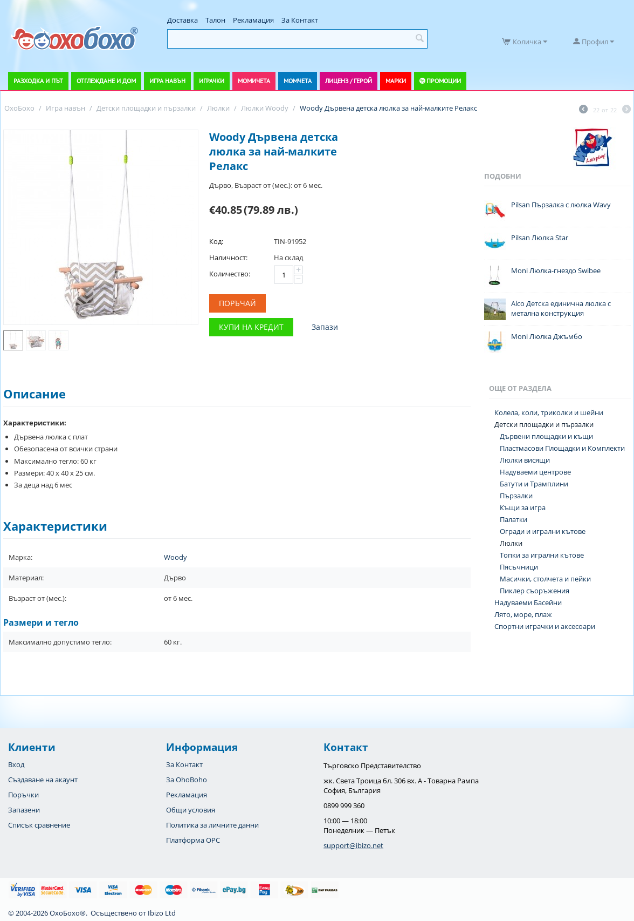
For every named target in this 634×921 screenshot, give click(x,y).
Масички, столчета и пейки (545, 579)
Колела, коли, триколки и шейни (548, 412)
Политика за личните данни (212, 825)
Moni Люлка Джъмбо (546, 336)
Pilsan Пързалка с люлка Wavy (561, 204)
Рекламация (253, 20)
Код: (216, 241)
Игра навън (167, 81)
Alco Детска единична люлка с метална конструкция (561, 308)
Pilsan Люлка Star (539, 237)
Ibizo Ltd (162, 913)
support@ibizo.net (353, 845)
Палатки (513, 519)
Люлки (511, 543)
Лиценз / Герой (348, 81)
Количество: (229, 274)
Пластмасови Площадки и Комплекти (562, 448)
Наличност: (228, 257)
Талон (215, 20)
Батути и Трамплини (534, 484)
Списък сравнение (39, 825)
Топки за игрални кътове (542, 555)
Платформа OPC (193, 840)
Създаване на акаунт (43, 779)
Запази (325, 327)
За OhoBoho (186, 779)
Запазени (24, 810)
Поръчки (23, 795)
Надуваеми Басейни (528, 602)
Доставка (182, 20)
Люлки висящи (525, 460)
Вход (16, 764)
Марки (395, 81)
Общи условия (190, 810)
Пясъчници (519, 567)
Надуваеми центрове (535, 472)
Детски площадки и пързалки (544, 424)
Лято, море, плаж (523, 614)
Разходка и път (38, 81)
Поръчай (237, 303)
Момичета (254, 81)
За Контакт (299, 20)
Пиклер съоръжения (534, 590)
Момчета (298, 81)
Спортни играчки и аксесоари (544, 626)
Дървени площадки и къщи (546, 436)
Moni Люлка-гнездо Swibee (556, 270)
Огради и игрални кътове (542, 531)
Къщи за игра (523, 507)
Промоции (443, 81)
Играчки (211, 81)
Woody (175, 557)
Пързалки (516, 495)
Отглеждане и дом (106, 81)
